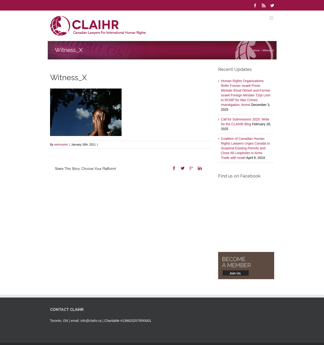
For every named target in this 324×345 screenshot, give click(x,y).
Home (256, 50)
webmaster (61, 144)
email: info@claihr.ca (86, 321)
